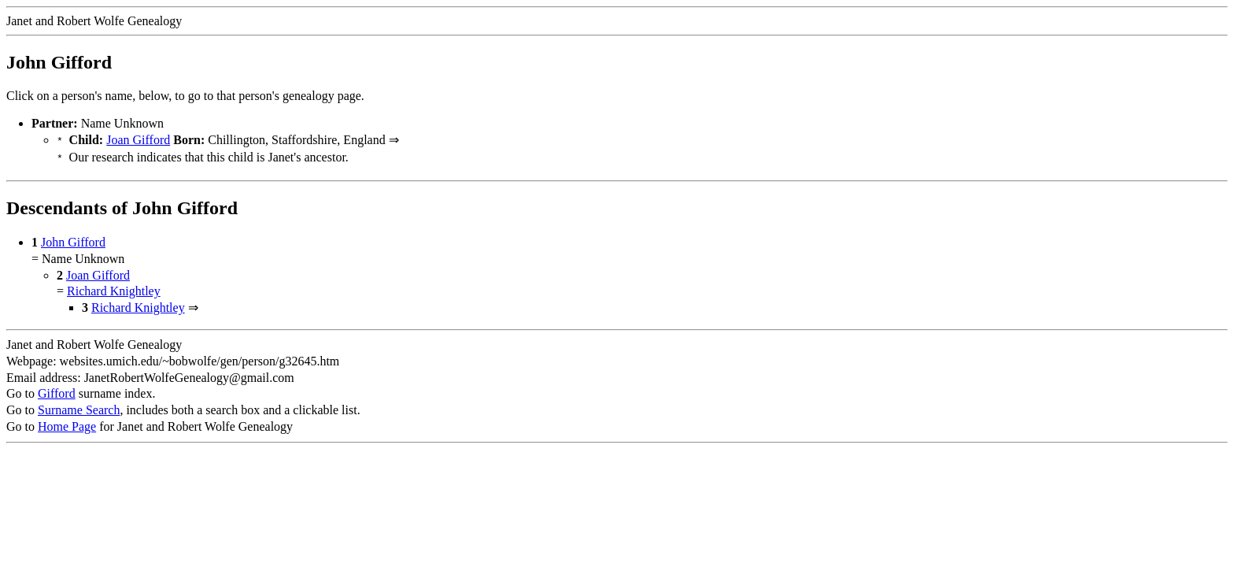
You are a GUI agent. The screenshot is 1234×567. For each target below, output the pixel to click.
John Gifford (73, 239)
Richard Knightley (114, 288)
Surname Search (79, 406)
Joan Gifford (138, 139)
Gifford (57, 390)
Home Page (67, 423)
